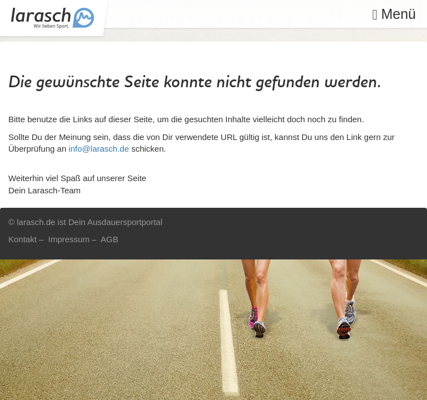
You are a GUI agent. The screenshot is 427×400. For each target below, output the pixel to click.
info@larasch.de (98, 148)
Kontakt (22, 239)
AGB (109, 239)
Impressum (69, 239)
